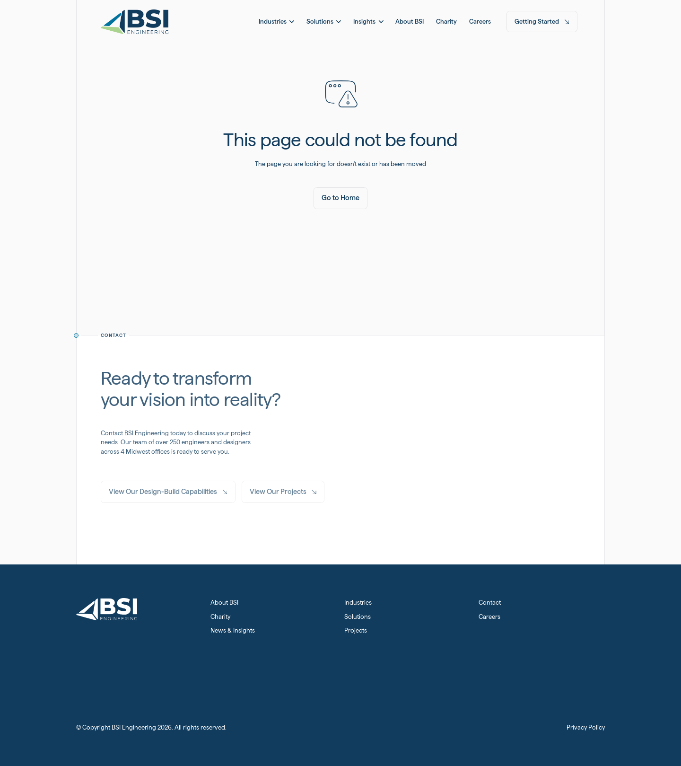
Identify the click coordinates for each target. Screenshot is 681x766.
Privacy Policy (586, 727)
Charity (220, 616)
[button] (276, 21)
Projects (355, 630)
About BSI (224, 602)
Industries (358, 602)
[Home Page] (134, 21)
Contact (490, 602)
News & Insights (232, 630)
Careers (489, 616)
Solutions (357, 616)
